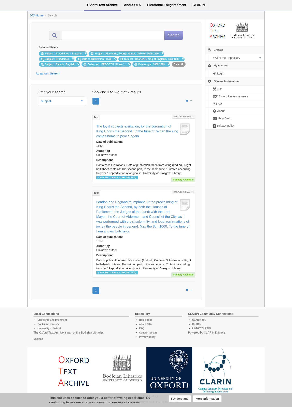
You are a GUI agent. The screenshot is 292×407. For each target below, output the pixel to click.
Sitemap (38, 338)
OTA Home (36, 15)
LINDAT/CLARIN (201, 328)
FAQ (141, 328)
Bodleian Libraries (48, 324)
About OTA (145, 324)
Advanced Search (48, 73)
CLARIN (196, 324)
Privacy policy (147, 337)
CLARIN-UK (199, 319)
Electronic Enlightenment (52, 319)
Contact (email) (148, 332)
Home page (145, 319)
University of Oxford (49, 328)
